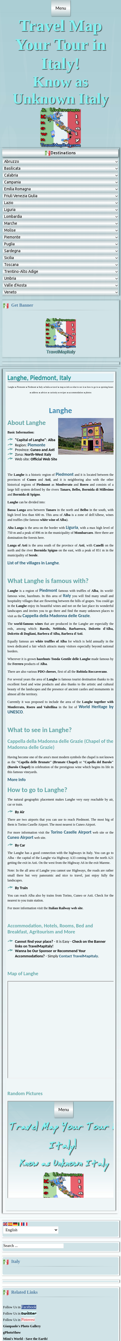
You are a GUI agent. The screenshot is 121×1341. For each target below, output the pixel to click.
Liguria (10, 173)
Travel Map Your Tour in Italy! (60, 35)
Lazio (8, 166)
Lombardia (13, 179)
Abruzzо (11, 124)
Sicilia (9, 221)
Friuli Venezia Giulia (20, 159)
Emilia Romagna (17, 152)
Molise (10, 193)
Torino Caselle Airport (71, 795)
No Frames (63, 993)
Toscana (11, 228)
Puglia (9, 207)
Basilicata (12, 131)
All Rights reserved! (60, 1319)
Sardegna (12, 214)
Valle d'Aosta (15, 248)
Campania (12, 145)
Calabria (11, 138)
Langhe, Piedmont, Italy (39, 341)
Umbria (10, 241)
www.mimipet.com (90, 1326)
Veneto (10, 255)
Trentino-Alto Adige (21, 234)
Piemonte (12, 200)
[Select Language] (30, 1193)
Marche (10, 186)
